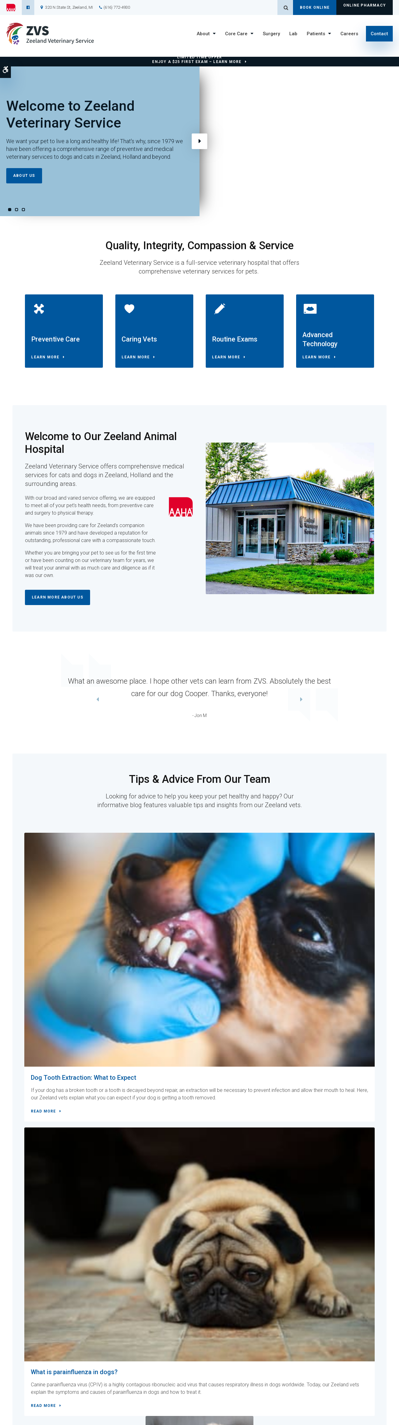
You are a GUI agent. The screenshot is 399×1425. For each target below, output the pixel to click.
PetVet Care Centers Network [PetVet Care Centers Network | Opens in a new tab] (369, 1417)
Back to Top (36, 1417)
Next (199, 141)
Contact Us (129, 1181)
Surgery (271, 33)
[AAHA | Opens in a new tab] (14, 7)
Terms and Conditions (25, 1412)
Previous (15, 705)
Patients (316, 33)
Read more (47, 1002)
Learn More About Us (57, 603)
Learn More (48, 360)
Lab (293, 33)
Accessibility (85, 1412)
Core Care (236, 33)
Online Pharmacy (364, 7)
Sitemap (16, 1417)
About (203, 33)
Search (105, 1412)
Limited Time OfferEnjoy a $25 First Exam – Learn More (196, 59)
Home (133, 1363)
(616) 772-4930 (116, 7)
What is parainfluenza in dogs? (198, 922)
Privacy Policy (59, 1412)
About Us (24, 175)
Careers (349, 33)
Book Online (314, 7)
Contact (379, 33)
